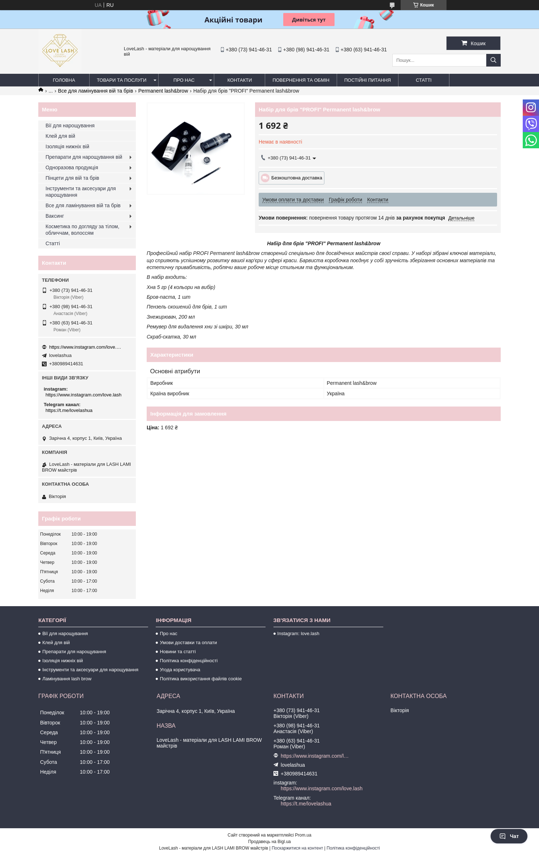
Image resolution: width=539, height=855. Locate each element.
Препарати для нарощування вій (84, 157)
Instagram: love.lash (298, 633)
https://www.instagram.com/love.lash (85, 347)
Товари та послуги (121, 80)
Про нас (184, 80)
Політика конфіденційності (188, 660)
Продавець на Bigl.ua (269, 841)
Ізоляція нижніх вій (67, 146)
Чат (509, 836)
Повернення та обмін (300, 80)
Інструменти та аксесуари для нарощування (81, 192)
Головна (64, 80)
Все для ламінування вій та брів (95, 91)
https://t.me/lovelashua (69, 410)
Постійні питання (367, 80)
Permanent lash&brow (163, 91)
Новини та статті (178, 651)
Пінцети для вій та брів (72, 178)
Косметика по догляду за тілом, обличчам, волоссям (82, 230)
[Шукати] (493, 60)
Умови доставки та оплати (188, 642)
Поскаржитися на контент (297, 848)
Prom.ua (303, 835)
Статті (424, 80)
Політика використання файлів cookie (201, 678)
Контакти (239, 80)
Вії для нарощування (70, 125)
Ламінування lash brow (66, 678)
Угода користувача (180, 669)
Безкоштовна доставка (296, 177)
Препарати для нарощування (74, 651)
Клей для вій (60, 136)
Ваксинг (55, 216)
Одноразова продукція (72, 167)
